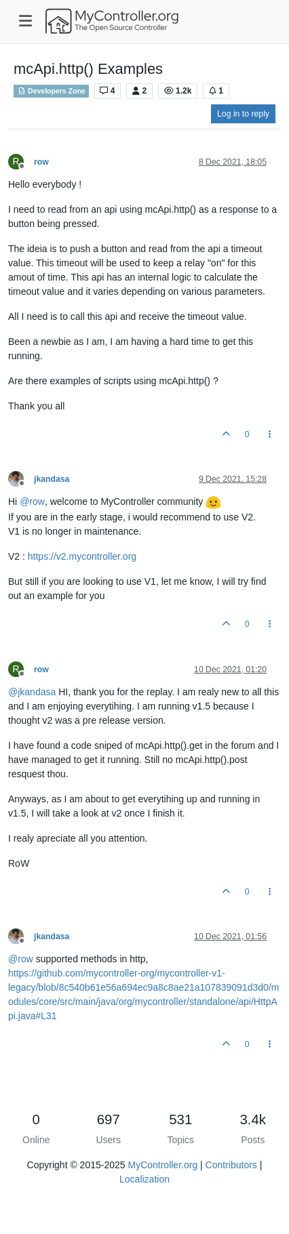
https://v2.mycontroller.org (82, 556)
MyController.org (162, 1164)
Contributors (231, 1164)
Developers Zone (51, 91)
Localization (144, 1179)
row (41, 162)
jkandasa (51, 479)
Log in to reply (243, 114)
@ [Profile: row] (32, 502)
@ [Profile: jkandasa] (32, 691)
